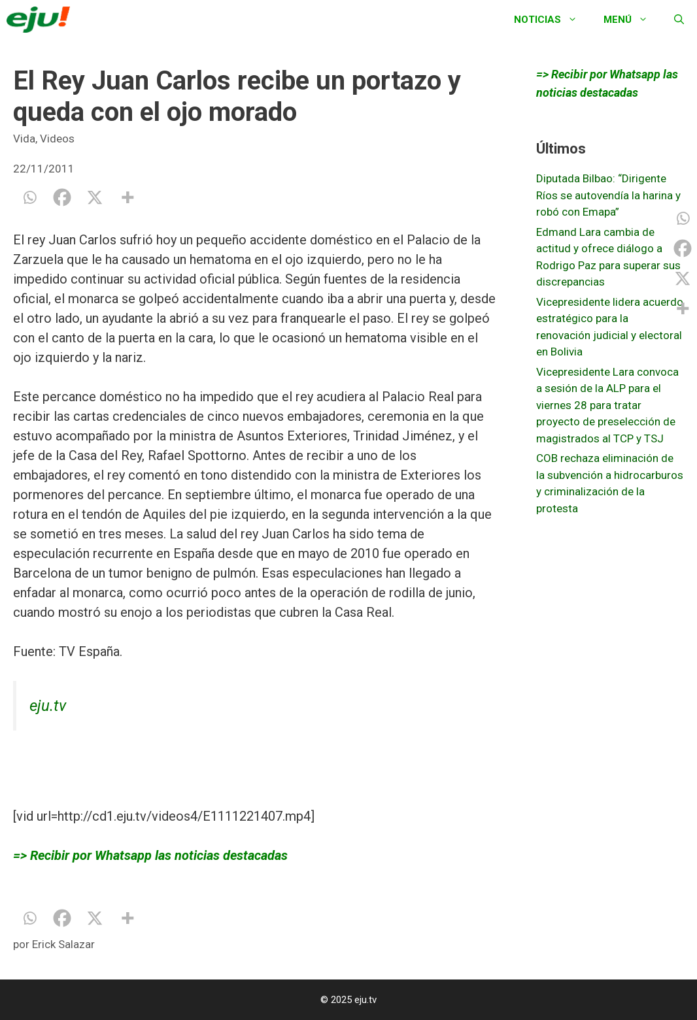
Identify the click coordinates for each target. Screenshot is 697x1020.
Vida (24, 138)
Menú (632, 19)
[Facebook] (62, 197)
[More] (127, 197)
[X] (95, 197)
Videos (57, 138)
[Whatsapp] (29, 197)
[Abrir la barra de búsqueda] (679, 19)
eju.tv (47, 706)
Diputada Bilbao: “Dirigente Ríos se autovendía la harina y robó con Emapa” (608, 195)
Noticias (552, 19)
